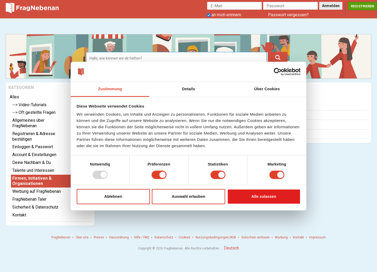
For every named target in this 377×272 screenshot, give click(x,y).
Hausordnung (119, 237)
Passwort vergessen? (288, 14)
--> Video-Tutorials (29, 104)
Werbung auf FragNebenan (36, 191)
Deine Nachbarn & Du (31, 162)
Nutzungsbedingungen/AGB (216, 237)
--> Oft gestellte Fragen (34, 112)
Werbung (281, 237)
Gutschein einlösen (255, 237)
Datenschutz (163, 237)
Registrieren (362, 6)
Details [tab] (188, 89)
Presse (99, 237)
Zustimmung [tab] (110, 89)
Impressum (317, 237)
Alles (14, 96)
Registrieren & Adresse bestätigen (33, 136)
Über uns (82, 237)
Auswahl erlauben (188, 196)
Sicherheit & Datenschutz (35, 207)
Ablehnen (113, 196)
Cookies (184, 237)
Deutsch (231, 248)
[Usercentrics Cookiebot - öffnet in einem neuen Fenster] (278, 72)
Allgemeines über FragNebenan (28, 123)
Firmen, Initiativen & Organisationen (32, 181)
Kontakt (19, 214)
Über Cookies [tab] (267, 89)
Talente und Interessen (33, 170)
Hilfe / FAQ (141, 237)
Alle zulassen (263, 196)
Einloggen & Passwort (32, 146)
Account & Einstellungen (34, 154)
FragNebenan (60, 237)
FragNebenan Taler (29, 199)
